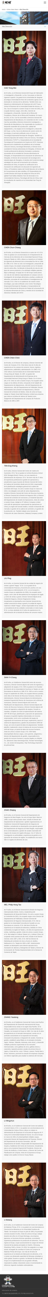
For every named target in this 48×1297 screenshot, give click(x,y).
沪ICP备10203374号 (26, 1293)
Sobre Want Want (12, 9)
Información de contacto (9, 1290)
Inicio (3, 9)
